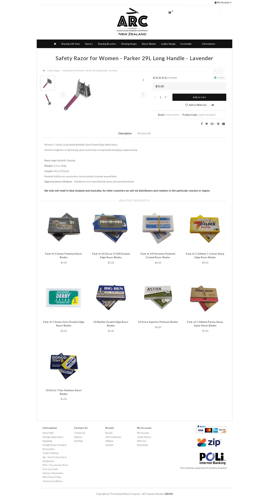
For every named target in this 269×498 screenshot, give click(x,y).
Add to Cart (199, 91)
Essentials (186, 38)
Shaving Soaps (129, 38)
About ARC (48, 429)
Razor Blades (149, 38)
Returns (78, 433)
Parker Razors (173, 109)
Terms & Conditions (52, 477)
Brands (109, 429)
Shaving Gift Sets (70, 38)
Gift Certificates (113, 433)
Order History (144, 433)
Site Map (78, 437)
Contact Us (79, 429)
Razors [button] (89, 38)
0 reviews (172, 72)
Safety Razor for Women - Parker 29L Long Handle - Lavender (90, 65)
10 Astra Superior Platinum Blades (158, 317)
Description (125, 128)
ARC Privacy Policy (52, 473)
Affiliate (109, 437)
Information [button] (208, 38)
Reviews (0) (144, 128)
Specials (110, 441)
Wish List (141, 437)
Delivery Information (53, 469)
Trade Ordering (50, 449)
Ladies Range (168, 38)
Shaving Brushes (107, 38)
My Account (222, 2)
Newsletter (142, 441)
